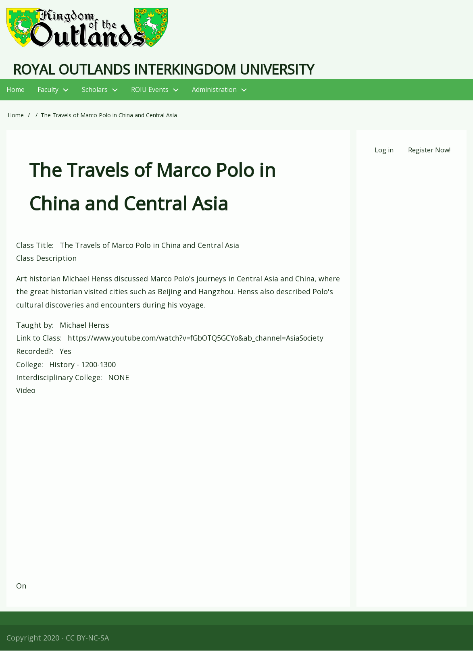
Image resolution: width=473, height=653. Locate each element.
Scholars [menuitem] (95, 92)
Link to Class (38, 340)
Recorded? (34, 353)
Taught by (34, 327)
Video (25, 392)
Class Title (34, 247)
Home (16, 118)
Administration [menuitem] (223, 92)
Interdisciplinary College (58, 380)
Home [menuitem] (15, 92)
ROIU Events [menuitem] (158, 92)
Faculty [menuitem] (48, 92)
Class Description (46, 261)
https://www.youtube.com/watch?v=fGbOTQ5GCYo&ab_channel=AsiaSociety (200, 340)
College (29, 366)
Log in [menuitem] (383, 152)
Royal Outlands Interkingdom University (176, 71)
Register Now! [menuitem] (429, 152)
